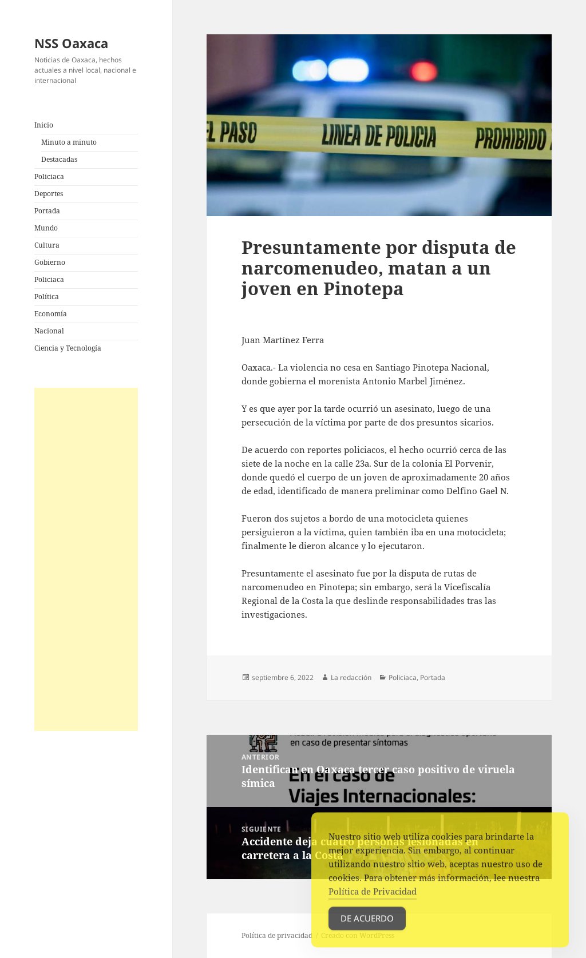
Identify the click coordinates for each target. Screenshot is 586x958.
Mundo (46, 228)
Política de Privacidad (372, 897)
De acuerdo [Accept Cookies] (367, 924)
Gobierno (49, 262)
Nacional (49, 331)
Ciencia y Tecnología (67, 348)
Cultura (47, 245)
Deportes (48, 193)
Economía (50, 314)
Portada (47, 211)
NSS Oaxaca (71, 42)
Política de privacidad (276, 935)
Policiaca (49, 176)
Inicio (43, 125)
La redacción (351, 677)
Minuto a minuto (69, 142)
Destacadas (59, 159)
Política (46, 296)
